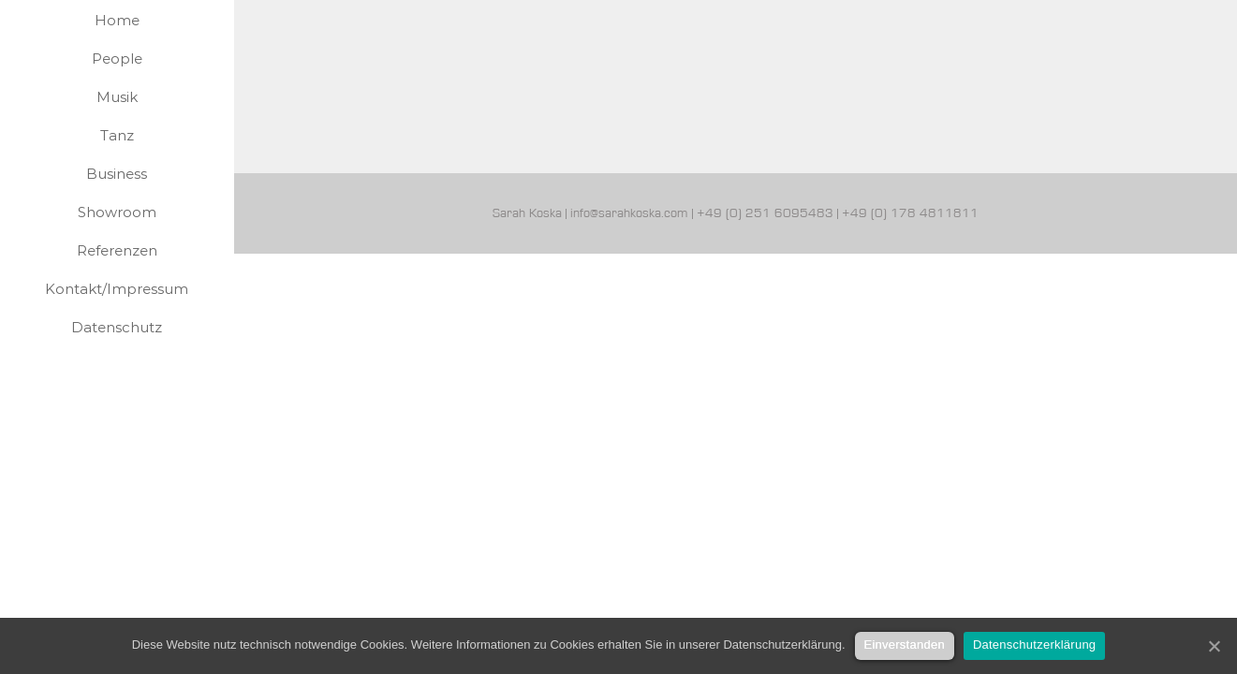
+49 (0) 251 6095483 (765, 213)
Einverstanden (904, 644)
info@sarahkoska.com (629, 213)
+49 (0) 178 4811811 (910, 213)
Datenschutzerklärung (1034, 644)
